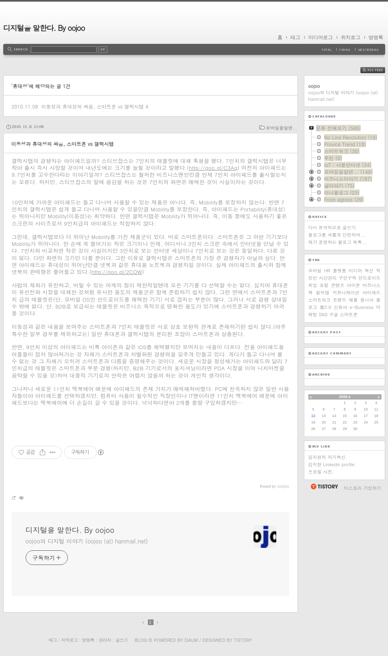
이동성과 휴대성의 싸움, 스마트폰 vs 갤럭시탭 (92, 106)
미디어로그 (320, 37)
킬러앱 (322, 292)
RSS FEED (379, 70)
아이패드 (372, 292)
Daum (190, 640)
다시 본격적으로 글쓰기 (332, 227)
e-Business (361, 307)
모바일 (315, 270)
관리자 (105, 640)
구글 (333, 314)
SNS (323, 314)
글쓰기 (121, 640)
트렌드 (340, 300)
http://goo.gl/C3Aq (213, 168)
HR (327, 270)
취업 (312, 285)
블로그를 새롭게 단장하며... (337, 235)
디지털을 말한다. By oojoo (44, 28)
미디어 (355, 270)
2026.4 (345, 397)
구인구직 (347, 278)
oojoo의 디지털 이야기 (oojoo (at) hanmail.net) (87, 541)
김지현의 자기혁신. (327, 457)
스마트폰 (349, 314)
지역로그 (69, 640)
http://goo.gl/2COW (116, 272)
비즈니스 (372, 285)
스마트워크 (319, 300)
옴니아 (367, 300)
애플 (353, 300)
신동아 (340, 307)
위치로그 (350, 37)
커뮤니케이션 (346, 292)
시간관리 (328, 278)
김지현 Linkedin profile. (332, 464)
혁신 (368, 270)
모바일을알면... (281, 128)
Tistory (243, 640)
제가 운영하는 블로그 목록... (337, 242)
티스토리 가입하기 (362, 488)
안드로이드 (369, 278)
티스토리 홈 (324, 486)
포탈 (324, 285)
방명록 (375, 37)
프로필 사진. (321, 472)
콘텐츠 (338, 285)
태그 (295, 37)
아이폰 (353, 285)
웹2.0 (325, 307)
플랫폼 (339, 270)
